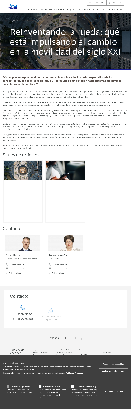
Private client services (64, 352)
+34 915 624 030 (15, 265)
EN (97, 2)
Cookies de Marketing (86, 386)
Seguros (36, 350)
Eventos (82, 350)
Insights (70, 9)
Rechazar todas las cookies (113, 371)
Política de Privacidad (74, 373)
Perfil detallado (13, 273)
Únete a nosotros (83, 9)
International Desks (63, 350)
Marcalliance (106, 352)
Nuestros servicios (57, 9)
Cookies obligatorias (20, 386)
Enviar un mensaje (15, 268)
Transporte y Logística (40, 352)
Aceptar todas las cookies (113, 364)
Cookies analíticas (51, 386)
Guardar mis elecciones (114, 391)
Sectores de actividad (37, 9)
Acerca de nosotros (102, 9)
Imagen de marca (108, 350)
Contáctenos (118, 9)
